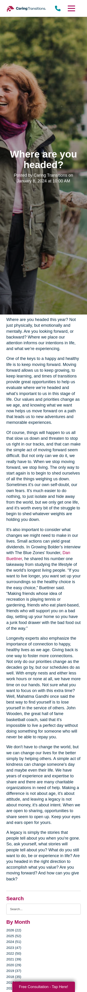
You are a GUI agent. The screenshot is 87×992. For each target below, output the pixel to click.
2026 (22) (13, 930)
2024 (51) (13, 942)
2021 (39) (13, 959)
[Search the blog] (43, 909)
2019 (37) (13, 971)
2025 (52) (13, 936)
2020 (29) (13, 965)
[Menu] (71, 8)
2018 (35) (13, 977)
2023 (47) (13, 948)
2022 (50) (13, 953)
